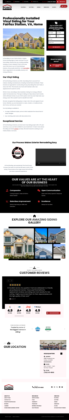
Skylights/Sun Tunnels (60, 407)
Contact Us (34, 1)
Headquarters (53, 354)
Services (56, 396)
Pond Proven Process (9, 401)
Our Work (25, 1)
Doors (54, 7)
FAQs (33, 399)
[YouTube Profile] (62, 387)
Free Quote (60, 1)
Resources (16, 1)
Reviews (6, 403)
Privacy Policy (8, 416)
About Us (7, 1)
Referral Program (36, 405)
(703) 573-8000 (49, 372)
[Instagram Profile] (54, 387)
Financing (34, 403)
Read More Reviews (52, 313)
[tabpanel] (34, 243)
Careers (6, 405)
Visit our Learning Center (55, 65)
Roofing (23, 7)
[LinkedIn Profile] (60, 387)
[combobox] (56, 42)
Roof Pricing (35, 407)
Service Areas (35, 397)
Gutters (31, 7)
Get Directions (47, 361)
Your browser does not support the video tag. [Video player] (51, 157)
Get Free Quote (56, 47)
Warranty (34, 401)
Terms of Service (15, 416)
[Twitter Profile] (57, 387)
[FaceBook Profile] (52, 387)
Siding (38, 7)
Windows (46, 7)
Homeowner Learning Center (11, 407)
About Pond (7, 397)
